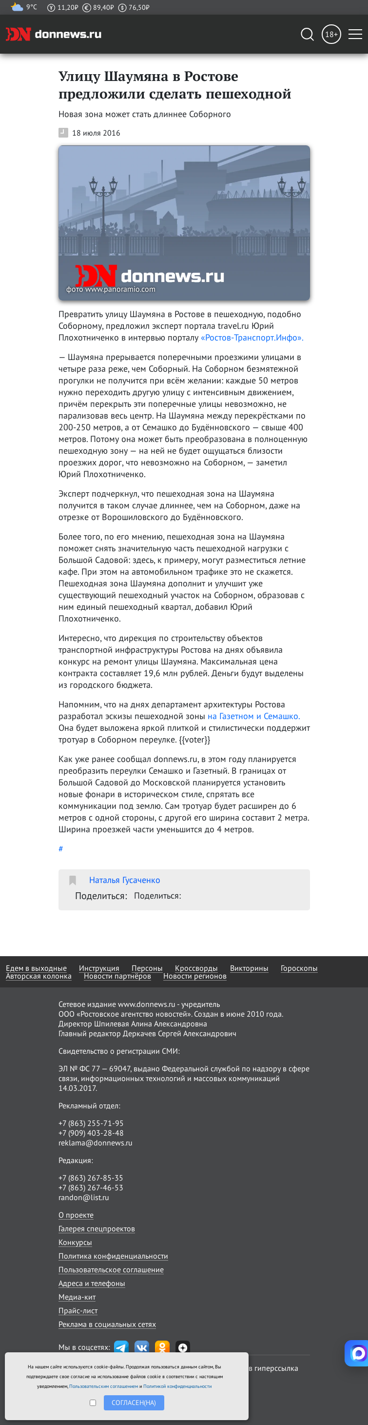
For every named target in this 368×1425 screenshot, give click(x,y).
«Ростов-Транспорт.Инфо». (252, 337)
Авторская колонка (39, 976)
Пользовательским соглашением (103, 1386)
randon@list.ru (83, 1197)
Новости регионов (195, 976)
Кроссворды (196, 968)
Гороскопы (299, 968)
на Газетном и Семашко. (254, 716)
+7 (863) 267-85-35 (90, 1178)
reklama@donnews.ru (95, 1142)
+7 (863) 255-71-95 (91, 1123)
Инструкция (99, 968)
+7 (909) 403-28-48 (91, 1133)
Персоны (147, 968)
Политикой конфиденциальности (177, 1386)
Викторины (249, 968)
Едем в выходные (36, 968)
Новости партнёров (117, 976)
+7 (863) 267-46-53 (90, 1187)
